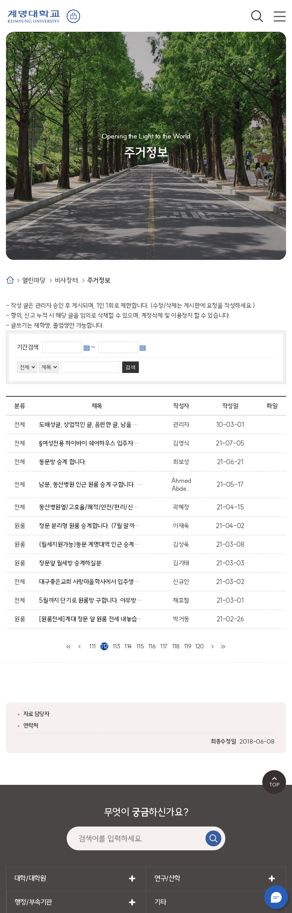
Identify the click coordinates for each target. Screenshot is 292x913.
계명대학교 (33, 16)
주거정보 (98, 280)
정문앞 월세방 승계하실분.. (73, 563)
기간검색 (27, 347)
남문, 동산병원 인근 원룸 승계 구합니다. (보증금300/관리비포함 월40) (91, 484)
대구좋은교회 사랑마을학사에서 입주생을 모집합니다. (91, 582)
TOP (274, 784)
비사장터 (66, 280)
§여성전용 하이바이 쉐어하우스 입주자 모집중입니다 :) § (91, 443)
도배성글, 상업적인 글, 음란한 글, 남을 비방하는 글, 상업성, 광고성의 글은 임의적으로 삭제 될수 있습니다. (91, 425)
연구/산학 (167, 878)
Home (10, 280)
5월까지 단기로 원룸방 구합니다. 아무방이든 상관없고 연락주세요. (91, 600)
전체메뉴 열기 (279, 16)
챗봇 (276, 897)
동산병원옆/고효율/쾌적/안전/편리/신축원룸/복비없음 (91, 507)
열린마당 (33, 280)
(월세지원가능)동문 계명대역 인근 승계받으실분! (91, 544)
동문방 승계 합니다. (64, 462)
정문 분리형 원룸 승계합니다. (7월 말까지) (91, 526)
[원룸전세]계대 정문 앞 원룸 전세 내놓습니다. (91, 619)
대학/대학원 (30, 878)
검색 (257, 16)
